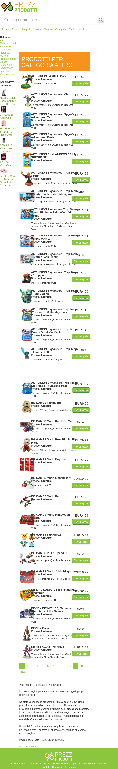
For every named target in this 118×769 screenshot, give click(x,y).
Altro (2, 40)
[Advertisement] (62, 43)
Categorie (60, 29)
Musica (4, 55)
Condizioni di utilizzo (39, 763)
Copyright (75, 763)
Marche (48, 29)
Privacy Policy (60, 763)
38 (81, 666)
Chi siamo (57, 767)
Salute (3, 62)
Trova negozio (81, 83)
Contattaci (70, 767)
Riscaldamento (8, 59)
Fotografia (5, 46)
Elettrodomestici (9, 43)
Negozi (26, 29)
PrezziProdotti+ (27, 746)
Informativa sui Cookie (95, 763)
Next (23, 671)
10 (69, 666)
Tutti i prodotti (76, 29)
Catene (37, 29)
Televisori (5, 71)
